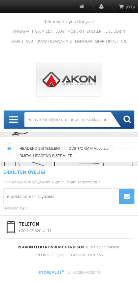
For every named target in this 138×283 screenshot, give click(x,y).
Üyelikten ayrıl (15, 207)
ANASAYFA (21, 31)
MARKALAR (83, 41)
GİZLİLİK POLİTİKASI (87, 254)
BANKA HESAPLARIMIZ (54, 41)
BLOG (60, 31)
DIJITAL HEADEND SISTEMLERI (46, 156)
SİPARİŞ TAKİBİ (22, 41)
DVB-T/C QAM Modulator (89, 148)
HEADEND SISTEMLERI (39, 148)
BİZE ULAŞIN (115, 31)
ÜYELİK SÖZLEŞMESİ (51, 254)
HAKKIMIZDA (42, 31)
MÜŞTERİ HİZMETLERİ (85, 31)
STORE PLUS (52, 272)
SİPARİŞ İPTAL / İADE (111, 41)
